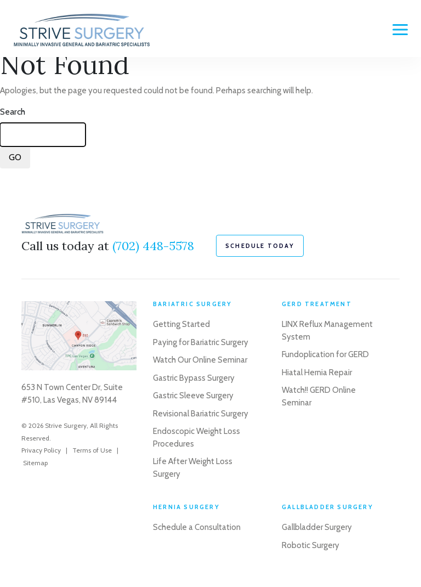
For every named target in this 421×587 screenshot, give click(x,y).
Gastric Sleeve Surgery (193, 395)
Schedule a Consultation (197, 527)
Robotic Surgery (310, 545)
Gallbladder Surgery (317, 527)
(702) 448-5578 (153, 245)
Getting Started (181, 324)
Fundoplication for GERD (325, 354)
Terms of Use (92, 450)
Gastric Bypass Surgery (194, 378)
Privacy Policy (41, 450)
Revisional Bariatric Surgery (200, 414)
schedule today (259, 246)
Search (12, 111)
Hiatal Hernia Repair (317, 372)
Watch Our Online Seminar (200, 360)
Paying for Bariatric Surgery (200, 342)
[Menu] (400, 30)
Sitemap (35, 463)
